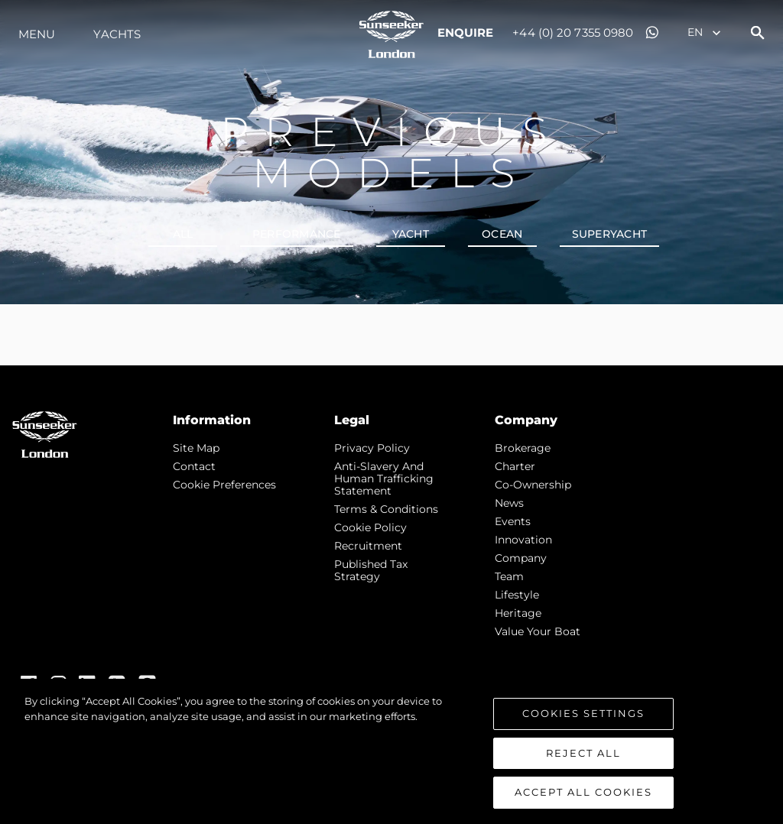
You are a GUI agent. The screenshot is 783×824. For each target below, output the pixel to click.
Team (509, 576)
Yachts (117, 34)
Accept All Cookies (583, 792)
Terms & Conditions (386, 509)
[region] (391, 751)
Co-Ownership (533, 484)
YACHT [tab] (410, 234)
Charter (515, 466)
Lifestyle (517, 595)
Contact (194, 466)
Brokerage (523, 448)
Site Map (196, 448)
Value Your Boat (537, 631)
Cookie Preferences (224, 484)
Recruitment (368, 546)
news (509, 503)
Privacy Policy (372, 448)
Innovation (523, 540)
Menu (36, 34)
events (513, 521)
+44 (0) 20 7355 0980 (572, 32)
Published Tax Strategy (371, 570)
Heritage (518, 613)
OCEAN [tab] (502, 234)
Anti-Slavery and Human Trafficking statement (384, 478)
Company (521, 558)
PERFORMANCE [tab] (296, 234)
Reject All (583, 753)
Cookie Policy (370, 527)
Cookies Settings (583, 713)
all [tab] (183, 234)
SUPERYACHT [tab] (610, 234)
